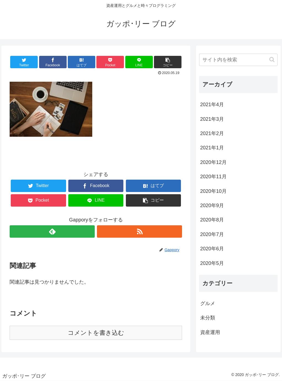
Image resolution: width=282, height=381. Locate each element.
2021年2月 (212, 133)
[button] (272, 59)
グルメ (207, 303)
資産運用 (210, 332)
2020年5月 (212, 263)
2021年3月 (212, 119)
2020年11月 (213, 176)
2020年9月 (212, 205)
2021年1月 (212, 147)
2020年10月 (213, 191)
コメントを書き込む (96, 332)
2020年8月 (212, 220)
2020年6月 (212, 248)
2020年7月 (212, 234)
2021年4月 (212, 104)
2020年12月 (213, 162)
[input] (238, 60)
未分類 (207, 317)
